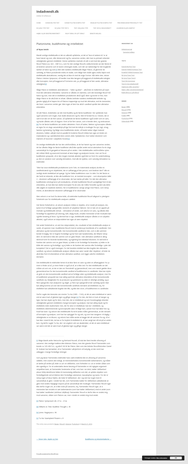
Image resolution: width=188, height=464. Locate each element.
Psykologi (75, 424)
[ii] (46, 84)
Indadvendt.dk (47, 11)
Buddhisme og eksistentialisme (98, 439)
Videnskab (125, 121)
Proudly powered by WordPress (47, 454)
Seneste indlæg (95, 34)
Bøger (57, 424)
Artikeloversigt (127, 49)
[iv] (69, 139)
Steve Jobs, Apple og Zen (47, 439)
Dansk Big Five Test (52, 23)
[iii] (37, 124)
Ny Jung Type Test (42, 28)
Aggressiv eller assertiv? (126, 28)
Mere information (161, 458)
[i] (56, 70)
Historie (68, 424)
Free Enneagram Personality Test (129, 23)
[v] (78, 297)
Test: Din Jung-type (81, 28)
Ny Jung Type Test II (62, 28)
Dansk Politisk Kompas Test (75, 23)
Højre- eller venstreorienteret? (48, 34)
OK (176, 458)
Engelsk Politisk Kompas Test (101, 23)
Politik (124, 115)
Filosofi (62, 424)
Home (38, 23)
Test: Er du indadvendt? (102, 28)
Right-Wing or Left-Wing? (75, 34)
